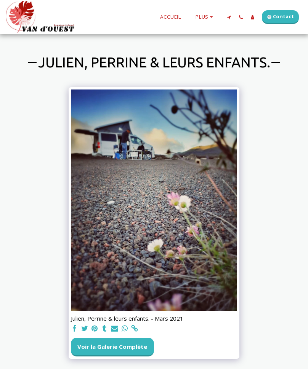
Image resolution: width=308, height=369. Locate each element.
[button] (228, 17)
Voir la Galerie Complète (112, 346)
